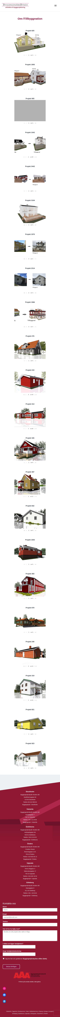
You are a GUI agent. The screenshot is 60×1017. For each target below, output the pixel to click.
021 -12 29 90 (32, 819)
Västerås (8, 1011)
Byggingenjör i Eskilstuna (30, 839)
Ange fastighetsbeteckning (12, 951)
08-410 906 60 (32, 802)
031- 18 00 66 (32, 893)
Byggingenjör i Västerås (30, 822)
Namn (5, 906)
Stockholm (40, 1013)
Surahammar (21, 1011)
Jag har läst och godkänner (26, 958)
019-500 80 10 (32, 856)
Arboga (46, 1011)
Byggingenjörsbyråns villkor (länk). (35, 958)
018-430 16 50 (32, 876)
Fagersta (14, 1011)
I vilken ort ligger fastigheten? (13, 943)
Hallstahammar (34, 1011)
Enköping (14, 1013)
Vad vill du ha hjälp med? (12, 929)
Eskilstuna (21, 1013)
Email (5, 914)
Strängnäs (33, 1013)
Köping (41, 1011)
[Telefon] (30, 924)
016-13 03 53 (32, 837)
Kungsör (51, 1011)
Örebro (46, 1013)
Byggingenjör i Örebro (30, 859)
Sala (27, 1011)
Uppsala (27, 1013)
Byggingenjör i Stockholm (30, 804)
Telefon (6, 921)
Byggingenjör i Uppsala (30, 878)
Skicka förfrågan (11, 966)
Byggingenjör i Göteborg (30, 895)
